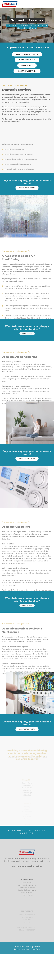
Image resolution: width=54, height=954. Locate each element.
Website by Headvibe (33, 947)
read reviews (27, 333)
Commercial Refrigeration (27, 895)
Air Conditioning (27, 893)
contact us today (27, 187)
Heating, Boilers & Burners (27, 900)
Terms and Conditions (21, 949)
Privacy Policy (35, 949)
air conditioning (27, 60)
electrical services (27, 71)
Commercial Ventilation (27, 898)
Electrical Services (27, 902)
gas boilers (27, 65)
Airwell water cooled (27, 54)
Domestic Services (27, 905)
